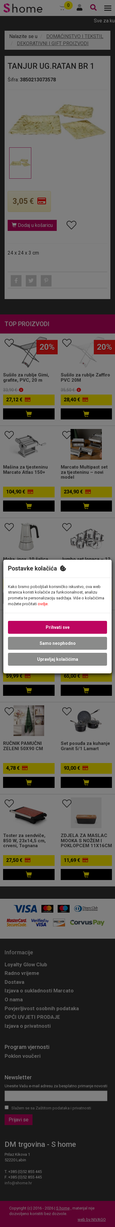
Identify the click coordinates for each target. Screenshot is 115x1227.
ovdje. (43, 603)
